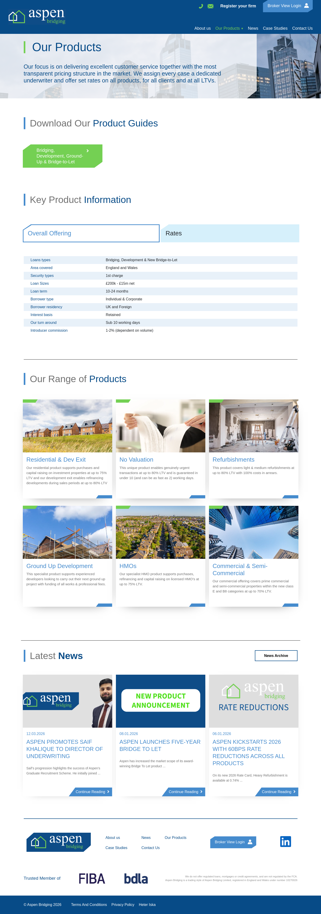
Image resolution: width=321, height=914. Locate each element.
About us (202, 28)
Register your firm (238, 6)
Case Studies (275, 28)
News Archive (276, 656)
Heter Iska (147, 905)
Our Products (227, 28)
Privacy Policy (123, 905)
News (253, 28)
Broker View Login (284, 5)
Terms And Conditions (89, 905)
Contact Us (302, 28)
